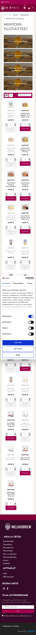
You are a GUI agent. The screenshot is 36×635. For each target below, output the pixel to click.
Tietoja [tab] (30, 283)
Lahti (5, 574)
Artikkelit (6, 564)
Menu (5, 2)
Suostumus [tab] (6, 283)
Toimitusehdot (8, 541)
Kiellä (18, 355)
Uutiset (6, 560)
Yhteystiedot (8, 551)
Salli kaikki (18, 342)
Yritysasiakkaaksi (9, 557)
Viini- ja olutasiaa (10, 554)
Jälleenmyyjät (8, 577)
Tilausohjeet (7, 544)
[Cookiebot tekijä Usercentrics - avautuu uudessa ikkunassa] (25, 278)
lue (30, 616)
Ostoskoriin (25, 128)
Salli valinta (18, 349)
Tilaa (18, 611)
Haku (13, 8)
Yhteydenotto (8, 548)
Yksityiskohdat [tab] (18, 283)
